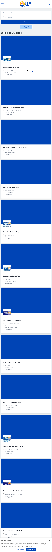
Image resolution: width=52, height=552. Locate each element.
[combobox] (26, 13)
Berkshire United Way (11, 187)
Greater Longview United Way (14, 490)
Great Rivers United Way (12, 402)
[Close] (49, 541)
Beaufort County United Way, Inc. (15, 147)
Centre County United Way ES (14, 320)
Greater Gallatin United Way (13, 446)
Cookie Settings (20, 550)
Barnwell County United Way (13, 107)
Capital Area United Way (12, 276)
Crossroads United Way (11, 362)
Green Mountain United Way (13, 530)
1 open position (32, 71)
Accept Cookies (31, 550)
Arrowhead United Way (11, 67)
